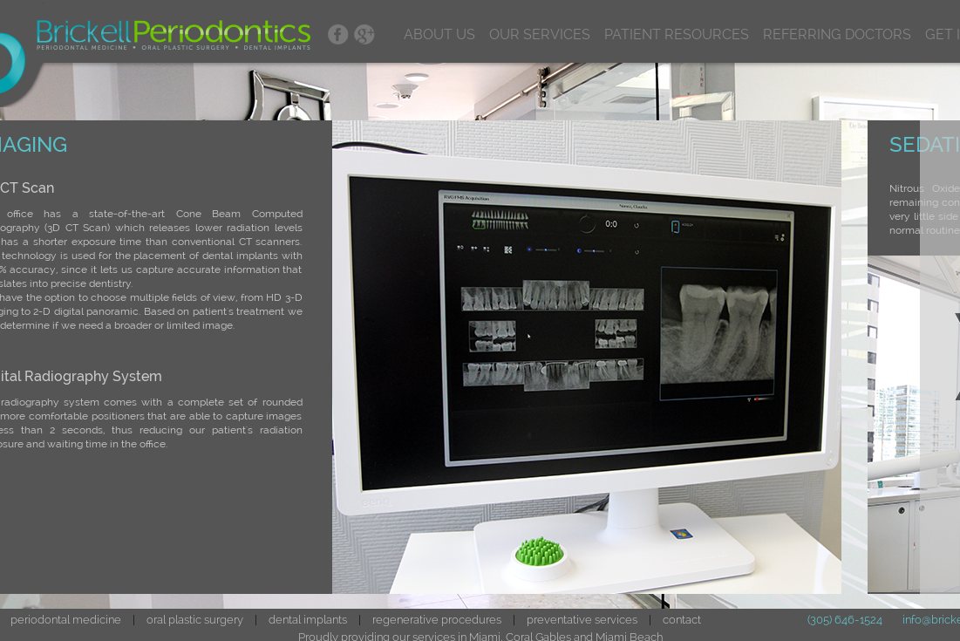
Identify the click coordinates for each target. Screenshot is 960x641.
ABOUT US (439, 34)
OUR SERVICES (539, 34)
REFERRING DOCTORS (837, 34)
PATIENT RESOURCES (676, 34)
